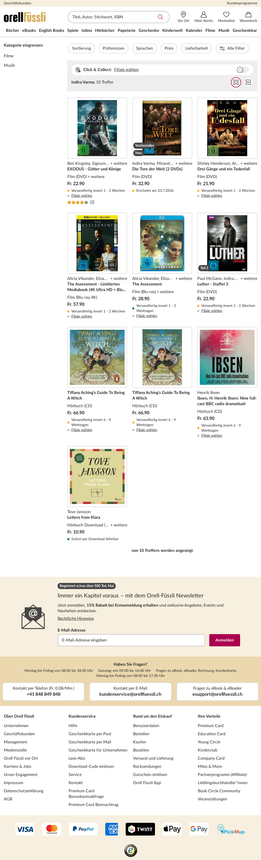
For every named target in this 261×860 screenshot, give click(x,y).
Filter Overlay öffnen (73, 48)
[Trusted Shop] (130, 851)
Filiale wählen (126, 70)
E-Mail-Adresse (72, 630)
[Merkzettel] (226, 17)
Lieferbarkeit (210, 48)
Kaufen (139, 742)
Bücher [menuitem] (12, 31)
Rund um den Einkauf (152, 716)
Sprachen (158, 48)
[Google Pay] (198, 830)
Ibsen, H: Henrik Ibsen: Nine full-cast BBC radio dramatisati (227, 382)
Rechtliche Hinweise (76, 619)
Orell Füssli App (147, 783)
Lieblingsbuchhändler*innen (222, 783)
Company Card (211, 758)
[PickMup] (231, 830)
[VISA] (24, 830)
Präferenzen (127, 48)
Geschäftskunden (17, 3)
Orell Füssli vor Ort (21, 758)
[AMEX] (111, 830)
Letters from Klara (97, 494)
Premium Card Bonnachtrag (93, 805)
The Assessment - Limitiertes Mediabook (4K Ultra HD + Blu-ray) (97, 266)
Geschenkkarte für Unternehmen (98, 750)
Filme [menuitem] (210, 31)
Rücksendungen (147, 767)
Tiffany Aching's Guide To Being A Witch (97, 382)
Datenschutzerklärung (23, 791)
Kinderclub (207, 750)
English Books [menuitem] (51, 31)
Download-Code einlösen (91, 767)
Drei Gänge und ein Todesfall (227, 151)
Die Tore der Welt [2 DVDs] (162, 151)
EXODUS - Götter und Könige (97, 151)
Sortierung (95, 48)
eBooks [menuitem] (29, 31)
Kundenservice (82, 716)
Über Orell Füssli (19, 716)
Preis (182, 48)
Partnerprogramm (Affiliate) (222, 775)
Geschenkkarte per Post (90, 734)
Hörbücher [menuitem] (105, 31)
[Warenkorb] (248, 17)
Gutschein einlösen (150, 775)
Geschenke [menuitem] (149, 31)
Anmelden (224, 640)
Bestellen (141, 734)
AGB (8, 799)
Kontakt (76, 783)
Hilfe (73, 726)
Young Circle (209, 742)
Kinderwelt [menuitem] (172, 31)
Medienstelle (15, 750)
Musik (9, 65)
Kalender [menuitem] (194, 31)
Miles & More (210, 767)
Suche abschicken (160, 17)
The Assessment (162, 266)
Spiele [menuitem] (73, 31)
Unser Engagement (20, 775)
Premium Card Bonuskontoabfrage (86, 794)
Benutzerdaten (146, 726)
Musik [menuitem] (224, 31)
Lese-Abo (77, 758)
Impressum (13, 783)
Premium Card (211, 726)
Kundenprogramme (242, 3)
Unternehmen (16, 726)
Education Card (212, 734)
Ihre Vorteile (209, 716)
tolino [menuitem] (87, 31)
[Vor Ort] (183, 17)
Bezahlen (141, 750)
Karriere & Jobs (17, 767)
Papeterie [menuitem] (127, 31)
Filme (9, 56)
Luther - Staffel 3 (227, 266)
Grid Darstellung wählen (235, 82)
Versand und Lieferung (153, 758)
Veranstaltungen (212, 799)
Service (75, 775)
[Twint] (140, 830)
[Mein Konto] (203, 17)
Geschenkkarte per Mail (90, 742)
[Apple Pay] (172, 830)
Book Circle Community (219, 791)
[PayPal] (83, 830)
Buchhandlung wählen (243, 70)
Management (15, 742)
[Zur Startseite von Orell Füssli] (33, 17)
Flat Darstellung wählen (248, 82)
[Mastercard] (51, 830)
